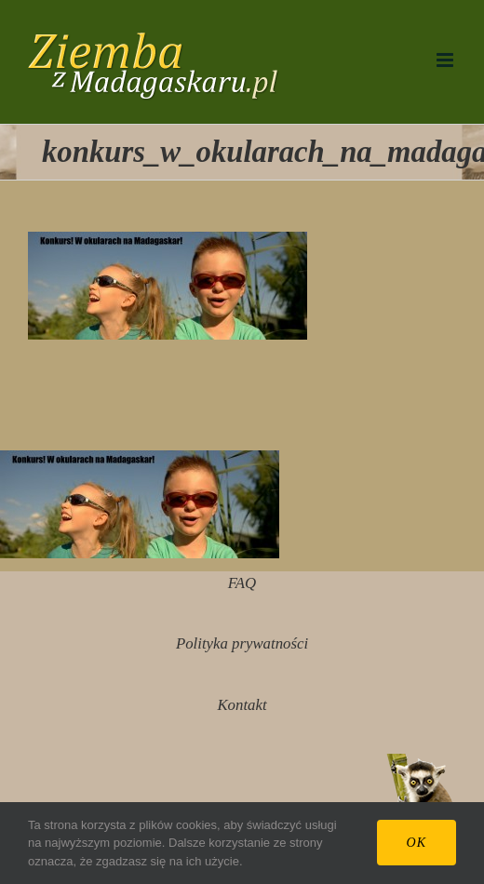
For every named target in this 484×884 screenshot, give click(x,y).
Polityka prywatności (242, 643)
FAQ (242, 583)
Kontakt (241, 705)
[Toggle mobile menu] (446, 60)
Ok (416, 843)
